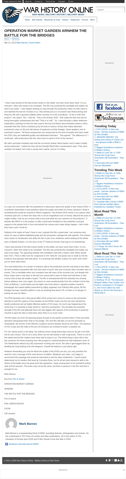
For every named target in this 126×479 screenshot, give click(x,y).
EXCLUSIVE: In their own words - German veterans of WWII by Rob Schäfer (109, 132)
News (27, 20)
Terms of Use (50, 1)
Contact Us (38, 1)
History (65, 20)
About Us (28, 1)
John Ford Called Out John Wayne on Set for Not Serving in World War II (108, 290)
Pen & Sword (18, 379)
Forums (85, 20)
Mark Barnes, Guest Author (28, 43)
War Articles (37, 20)
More (92, 20)
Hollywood (75, 20)
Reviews (15, 39)
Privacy (70, 1)
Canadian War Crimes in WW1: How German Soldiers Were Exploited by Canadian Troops (109, 204)
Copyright (61, 1)
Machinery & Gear (52, 20)
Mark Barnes (28, 423)
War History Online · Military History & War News (38, 461)
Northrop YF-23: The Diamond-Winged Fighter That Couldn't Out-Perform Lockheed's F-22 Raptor (109, 282)
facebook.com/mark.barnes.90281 (22, 444)
